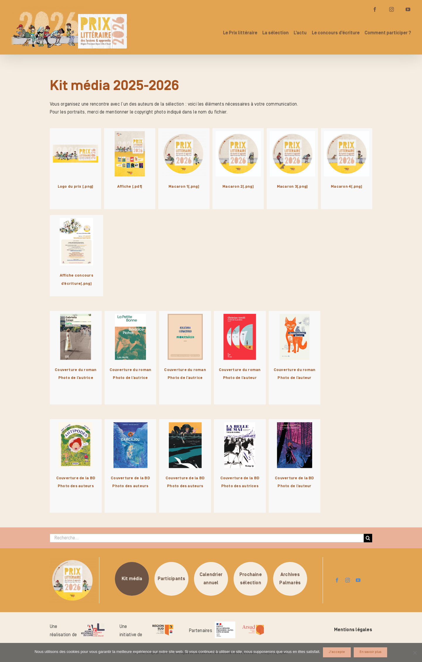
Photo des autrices (239, 486)
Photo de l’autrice (75, 377)
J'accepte (337, 652)
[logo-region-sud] (162, 624)
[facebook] (337, 580)
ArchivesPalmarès (290, 578)
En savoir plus (371, 652)
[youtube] (358, 580)
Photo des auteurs (76, 486)
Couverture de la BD (76, 478)
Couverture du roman (76, 370)
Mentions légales (353, 629)
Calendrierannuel (211, 578)
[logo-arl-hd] (93, 625)
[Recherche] (368, 538)
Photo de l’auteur (240, 377)
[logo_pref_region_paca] (225, 624)
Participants (172, 578)
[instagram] (347, 580)
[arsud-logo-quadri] (253, 625)
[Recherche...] (207, 538)
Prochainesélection (250, 578)
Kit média (132, 578)
